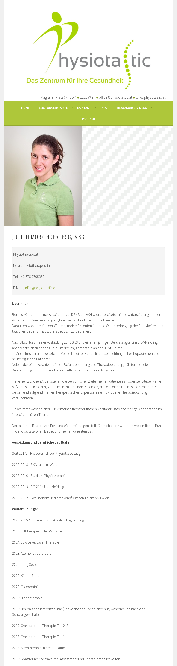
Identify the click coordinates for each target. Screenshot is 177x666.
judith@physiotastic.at (39, 287)
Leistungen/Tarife (53, 108)
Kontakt (84, 108)
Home (25, 108)
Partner (88, 119)
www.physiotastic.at (150, 97)
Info (103, 108)
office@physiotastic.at (115, 97)
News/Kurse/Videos (132, 108)
